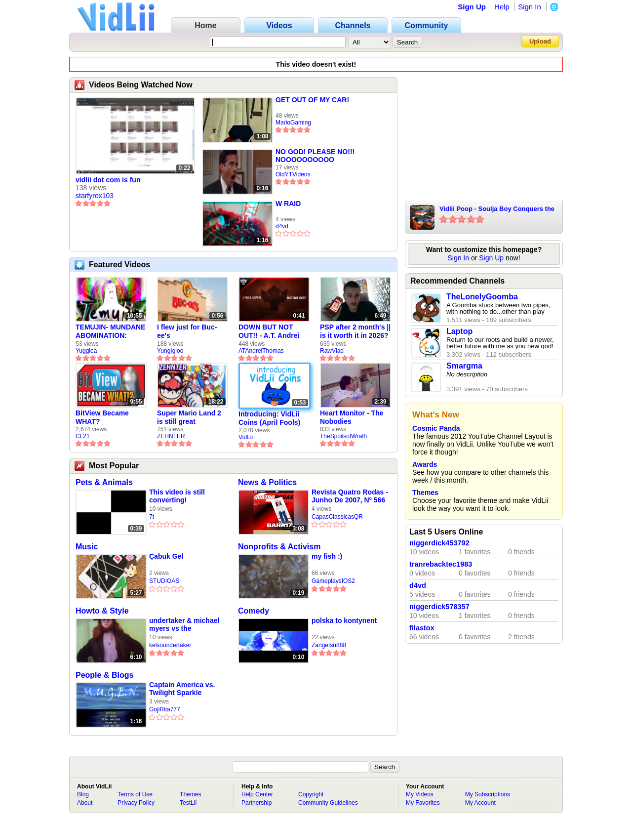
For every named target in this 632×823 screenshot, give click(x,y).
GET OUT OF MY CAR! (312, 100)
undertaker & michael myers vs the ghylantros (184, 625)
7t (151, 516)
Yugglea (86, 350)
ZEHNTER (171, 436)
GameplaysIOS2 (333, 580)
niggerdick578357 (439, 607)
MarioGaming (293, 122)
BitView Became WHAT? (102, 417)
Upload (540, 41)
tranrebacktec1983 (440, 564)
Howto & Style (102, 611)
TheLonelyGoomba (482, 296)
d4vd (282, 226)
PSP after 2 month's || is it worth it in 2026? (355, 331)
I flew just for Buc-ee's (187, 331)
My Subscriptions (487, 794)
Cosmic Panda (436, 428)
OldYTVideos (293, 174)
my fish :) (327, 556)
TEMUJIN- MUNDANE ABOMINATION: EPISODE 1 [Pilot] (111, 331)
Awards (424, 464)
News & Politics (267, 482)
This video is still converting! (177, 496)
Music (87, 546)
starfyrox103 (95, 196)
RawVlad (332, 350)
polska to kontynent (344, 620)
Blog (83, 794)
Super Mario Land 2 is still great (189, 417)
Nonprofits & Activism (279, 546)
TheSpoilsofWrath (343, 436)
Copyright (310, 794)
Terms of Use (135, 794)
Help (502, 6)
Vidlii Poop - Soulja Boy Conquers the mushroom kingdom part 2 (496, 209)
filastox (421, 628)
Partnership (256, 802)
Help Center (257, 794)
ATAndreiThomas (261, 350)
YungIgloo (170, 350)
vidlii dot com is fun (108, 180)
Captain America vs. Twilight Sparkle (182, 689)
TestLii (188, 802)
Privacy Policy (136, 802)
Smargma (464, 366)
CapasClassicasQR (337, 516)
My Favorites (423, 802)
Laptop (459, 331)
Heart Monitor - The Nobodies (351, 417)
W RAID (288, 203)
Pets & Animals (104, 482)
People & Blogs (104, 675)
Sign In (529, 6)
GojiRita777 (164, 709)
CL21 (83, 436)
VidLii (245, 437)
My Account (480, 802)
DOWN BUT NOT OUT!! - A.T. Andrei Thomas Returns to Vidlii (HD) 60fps (270, 331)
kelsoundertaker (170, 645)
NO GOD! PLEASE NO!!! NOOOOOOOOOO (315, 156)
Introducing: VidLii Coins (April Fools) (269, 418)
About (84, 802)
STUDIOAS (164, 580)
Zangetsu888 (329, 645)
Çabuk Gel (166, 556)
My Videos (420, 794)
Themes (425, 492)
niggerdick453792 (439, 543)
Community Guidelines (328, 802)
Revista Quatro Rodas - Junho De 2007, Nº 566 (350, 496)
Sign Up (472, 6)
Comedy (253, 611)
